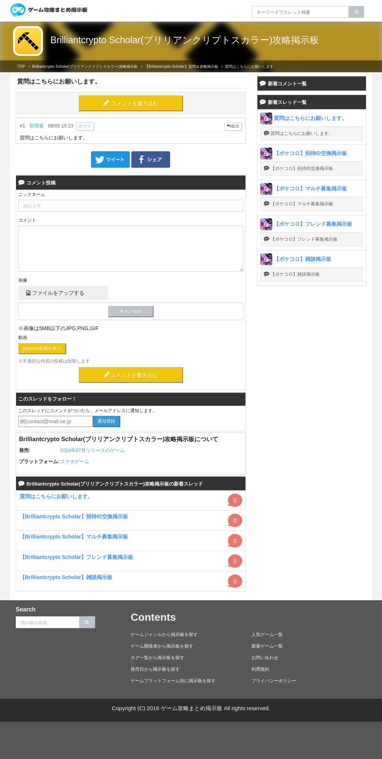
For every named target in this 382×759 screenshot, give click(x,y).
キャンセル (130, 311)
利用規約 (260, 669)
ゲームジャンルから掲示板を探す (164, 634)
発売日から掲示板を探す (155, 669)
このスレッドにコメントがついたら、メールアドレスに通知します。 (87, 410)
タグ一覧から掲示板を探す (157, 657)
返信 (233, 126)
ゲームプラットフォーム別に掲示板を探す (173, 680)
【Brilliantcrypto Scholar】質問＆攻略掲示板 (181, 66)
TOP (21, 66)
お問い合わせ (264, 657)
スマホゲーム (74, 461)
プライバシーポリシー (273, 680)
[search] (356, 12)
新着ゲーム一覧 (267, 646)
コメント (27, 220)
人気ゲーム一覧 (267, 634)
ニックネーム (31, 194)
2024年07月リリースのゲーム (92, 450)
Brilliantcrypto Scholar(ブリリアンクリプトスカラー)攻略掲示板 (184, 40)
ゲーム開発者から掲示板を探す (162, 646)
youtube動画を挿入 (42, 348)
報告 (85, 126)
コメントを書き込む (134, 103)
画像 (22, 280)
